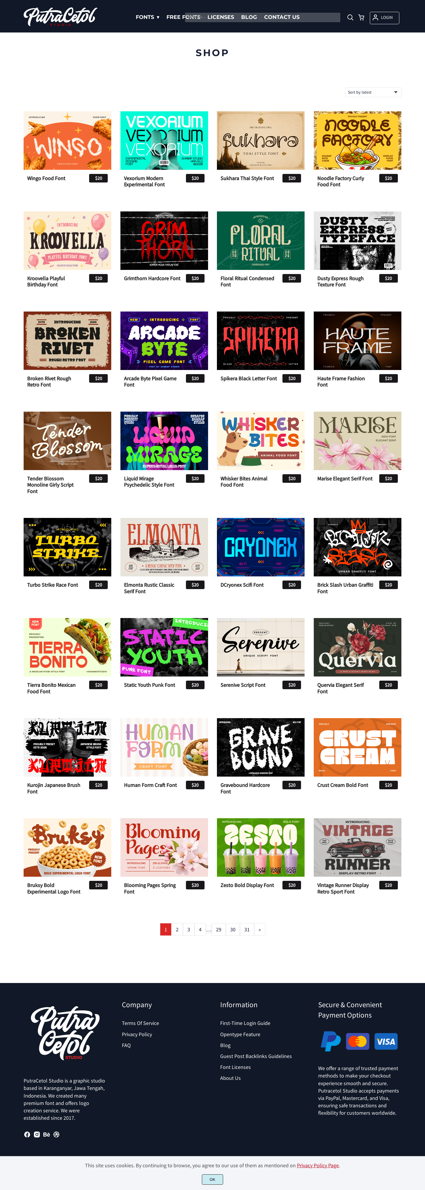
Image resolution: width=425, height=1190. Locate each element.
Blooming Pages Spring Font (150, 888)
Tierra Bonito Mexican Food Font (51, 688)
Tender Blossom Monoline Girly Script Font (50, 485)
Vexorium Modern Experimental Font (144, 181)
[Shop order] (373, 92)
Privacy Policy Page (318, 1165)
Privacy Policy (137, 1034)
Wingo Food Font (46, 178)
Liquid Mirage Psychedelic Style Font (149, 481)
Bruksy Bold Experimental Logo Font (53, 888)
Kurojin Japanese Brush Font (53, 788)
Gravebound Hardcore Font (245, 788)
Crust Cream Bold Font (342, 785)
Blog (225, 1045)
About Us (230, 1078)
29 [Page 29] (218, 929)
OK (212, 1179)
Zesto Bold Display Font (247, 885)
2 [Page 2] (177, 929)
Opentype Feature (240, 1034)
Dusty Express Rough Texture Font (340, 281)
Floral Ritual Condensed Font (247, 281)
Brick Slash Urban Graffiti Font (345, 588)
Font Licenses (235, 1067)
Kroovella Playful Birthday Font (46, 281)
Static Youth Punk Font (149, 685)
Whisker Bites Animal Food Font (243, 481)
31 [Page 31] (247, 929)
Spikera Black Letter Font (248, 378)
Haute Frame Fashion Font (341, 381)
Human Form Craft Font (150, 785)
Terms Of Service (140, 1023)
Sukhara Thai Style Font (247, 178)
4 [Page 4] (200, 929)
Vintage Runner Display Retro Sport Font (343, 888)
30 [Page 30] (233, 929)
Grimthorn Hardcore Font (152, 278)
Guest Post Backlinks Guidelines (256, 1056)
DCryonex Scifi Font (242, 585)
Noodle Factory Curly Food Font (340, 181)
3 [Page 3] (188, 929)
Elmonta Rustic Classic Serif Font (149, 588)
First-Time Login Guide (245, 1023)
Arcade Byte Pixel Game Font (150, 381)
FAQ (126, 1045)
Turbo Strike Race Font (52, 585)
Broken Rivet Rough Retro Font (49, 381)
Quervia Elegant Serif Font (340, 688)
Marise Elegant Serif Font (344, 478)
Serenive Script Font (242, 685)
